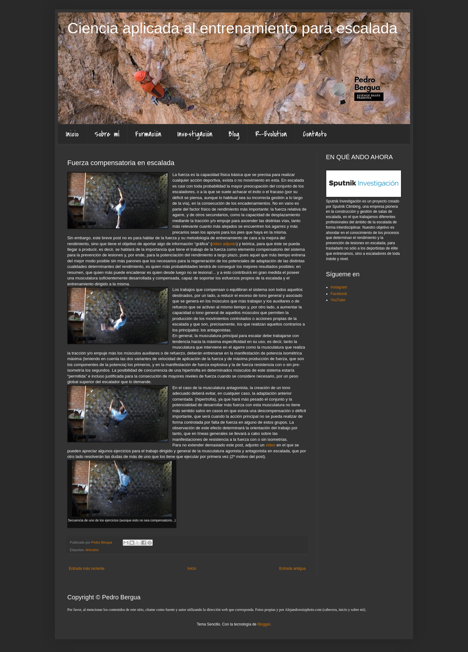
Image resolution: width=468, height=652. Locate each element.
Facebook (339, 294)
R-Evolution (271, 134)
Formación (148, 134)
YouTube (338, 300)
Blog (233, 134)
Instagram (339, 287)
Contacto (315, 134)
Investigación (195, 134)
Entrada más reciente (86, 568)
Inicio (72, 134)
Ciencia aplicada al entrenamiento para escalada (232, 28)
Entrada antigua (292, 568)
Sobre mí (106, 134)
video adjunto (224, 243)
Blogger (263, 624)
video (270, 445)
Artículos (91, 550)
